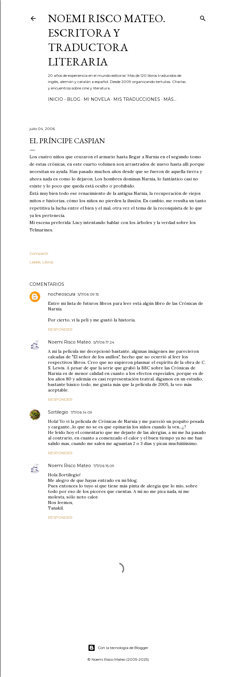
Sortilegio (58, 412)
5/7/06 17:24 (103, 342)
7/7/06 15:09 (103, 465)
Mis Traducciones (136, 99)
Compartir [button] (39, 253)
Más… (169, 99)
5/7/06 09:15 (88, 294)
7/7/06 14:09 (81, 412)
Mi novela (97, 99)
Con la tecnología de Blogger (118, 647)
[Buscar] (202, 17)
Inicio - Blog (64, 99)
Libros (47, 262)
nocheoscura (61, 294)
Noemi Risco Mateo (69, 342)
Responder (60, 329)
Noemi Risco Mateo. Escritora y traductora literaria (106, 40)
